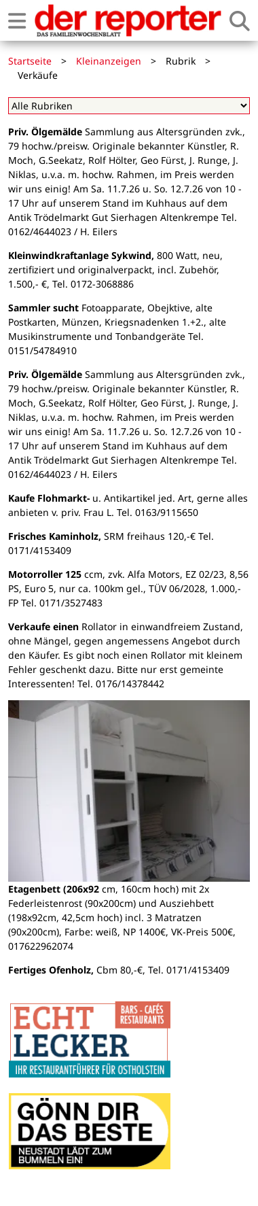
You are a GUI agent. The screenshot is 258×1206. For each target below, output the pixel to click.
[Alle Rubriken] (129, 105)
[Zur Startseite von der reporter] (127, 20)
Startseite (30, 60)
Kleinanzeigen (108, 60)
